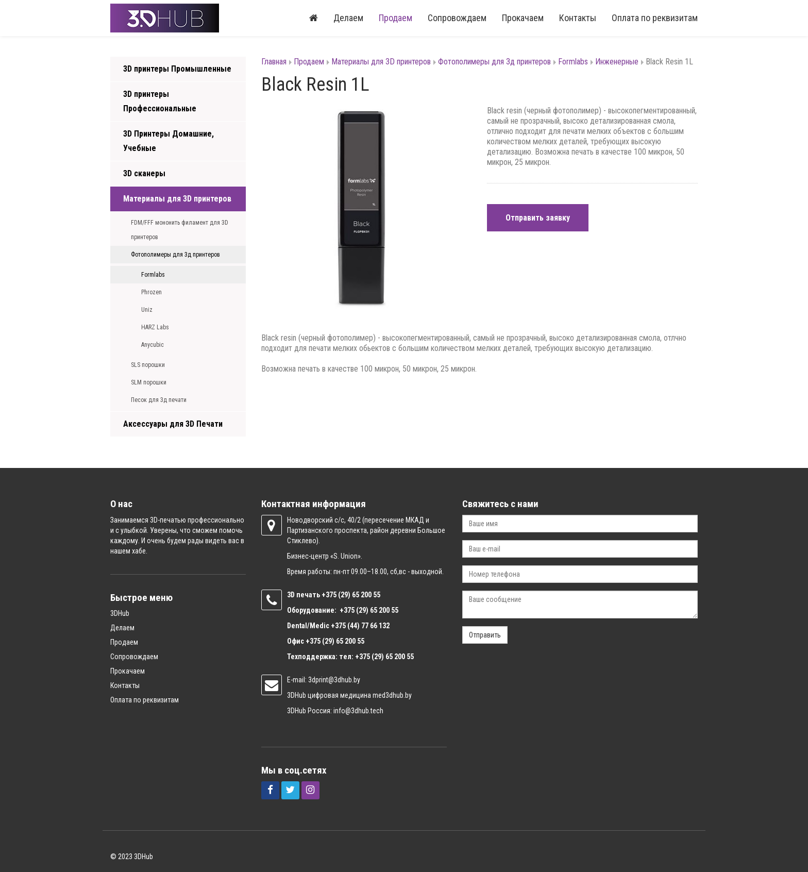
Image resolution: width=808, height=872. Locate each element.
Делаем (348, 17)
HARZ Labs (155, 327)
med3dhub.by (392, 695)
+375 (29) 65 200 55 (335, 641)
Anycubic (152, 344)
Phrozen (151, 292)
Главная (274, 61)
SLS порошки (148, 364)
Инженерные (616, 61)
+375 (330, 595)
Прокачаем (523, 17)
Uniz (147, 309)
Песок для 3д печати (159, 400)
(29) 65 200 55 (359, 595)
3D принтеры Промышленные (177, 69)
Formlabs (153, 274)
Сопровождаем (457, 17)
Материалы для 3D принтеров (177, 199)
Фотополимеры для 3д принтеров (175, 254)
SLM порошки (148, 382)
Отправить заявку (538, 218)
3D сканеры (144, 173)
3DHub (119, 613)
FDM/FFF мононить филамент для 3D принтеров (179, 230)
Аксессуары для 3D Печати (173, 424)
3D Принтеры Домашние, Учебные (168, 141)
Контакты (577, 17)
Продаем (395, 17)
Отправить (485, 635)
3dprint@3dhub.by (334, 680)
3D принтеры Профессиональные (159, 101)
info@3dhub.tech (358, 711)
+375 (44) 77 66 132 (360, 626)
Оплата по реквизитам (655, 17)
